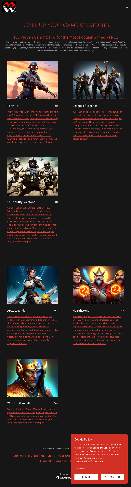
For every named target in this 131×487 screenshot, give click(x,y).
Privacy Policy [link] (46, 460)
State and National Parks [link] (26, 455)
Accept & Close (112, 477)
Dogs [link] (42, 455)
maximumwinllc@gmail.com (89, 461)
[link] (9, 6)
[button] (127, 7)
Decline (86, 477)
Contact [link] (52, 455)
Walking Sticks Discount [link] (69, 455)
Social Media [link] (62, 460)
